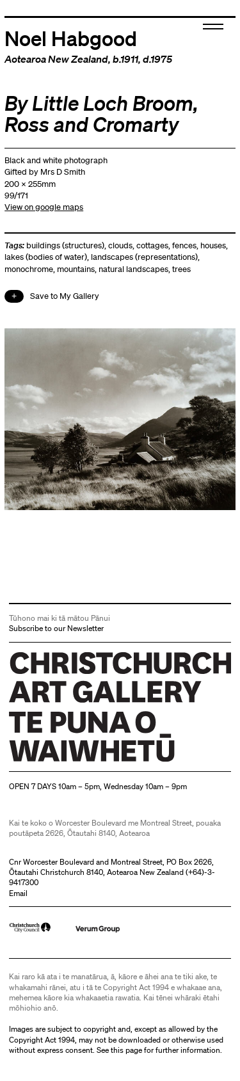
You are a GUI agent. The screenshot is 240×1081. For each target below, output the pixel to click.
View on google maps (43, 207)
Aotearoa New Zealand (56, 58)
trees (181, 269)
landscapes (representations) (144, 257)
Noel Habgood (70, 38)
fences (184, 245)
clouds (120, 245)
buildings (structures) (65, 245)
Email (18, 893)
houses (213, 245)
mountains (76, 269)
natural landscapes (133, 269)
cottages (152, 245)
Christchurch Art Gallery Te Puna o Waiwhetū (85, 761)
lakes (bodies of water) (45, 257)
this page (126, 1050)
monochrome (28, 269)
